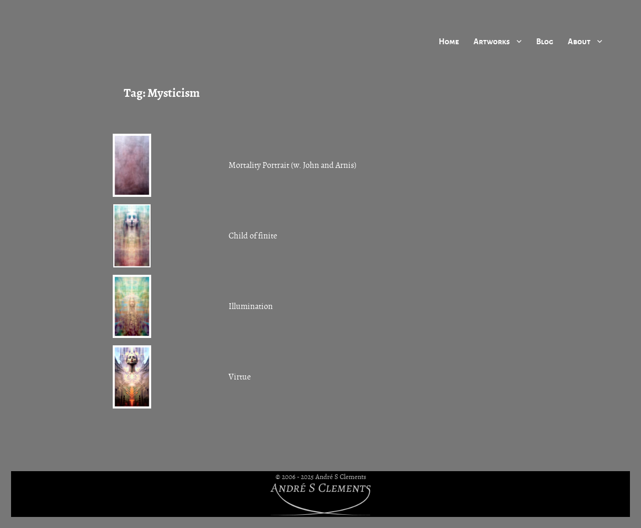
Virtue (240, 377)
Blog (544, 41)
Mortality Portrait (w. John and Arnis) (293, 165)
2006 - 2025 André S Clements (324, 477)
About (579, 41)
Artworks (492, 41)
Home (449, 41)
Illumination (251, 306)
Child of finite (253, 236)
